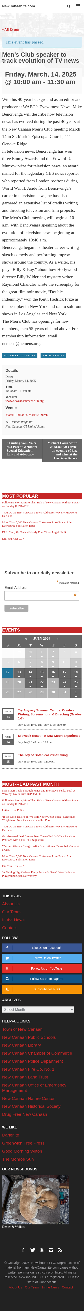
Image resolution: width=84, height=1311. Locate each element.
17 (64, 672)
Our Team (11, 912)
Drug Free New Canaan (24, 1114)
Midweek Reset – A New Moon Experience (49, 736)
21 (30, 682)
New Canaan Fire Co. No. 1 (28, 1069)
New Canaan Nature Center (28, 1098)
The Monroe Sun (18, 1159)
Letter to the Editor (13, 810)
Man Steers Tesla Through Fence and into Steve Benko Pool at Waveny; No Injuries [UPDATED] (38, 792)
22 (42, 682)
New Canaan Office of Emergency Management (34, 1088)
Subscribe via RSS (32, 989)
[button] (69, 6)
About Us (10, 904)
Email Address (40, 588)
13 (19, 672)
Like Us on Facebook (33, 947)
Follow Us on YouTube (33, 968)
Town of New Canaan (22, 1029)
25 (76, 682)
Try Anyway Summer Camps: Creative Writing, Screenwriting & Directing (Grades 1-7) (50, 714)
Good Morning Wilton (22, 1151)
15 (42, 672)
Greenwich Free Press (23, 1143)
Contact (9, 927)
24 (64, 682)
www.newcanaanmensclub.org (25, 401)
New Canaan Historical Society (31, 1106)
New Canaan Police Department (32, 1061)
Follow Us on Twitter (32, 958)
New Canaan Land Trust (25, 1077)
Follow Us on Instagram (33, 978)
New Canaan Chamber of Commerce (37, 1053)
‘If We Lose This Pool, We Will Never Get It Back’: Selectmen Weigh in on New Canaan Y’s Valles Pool (38, 818)
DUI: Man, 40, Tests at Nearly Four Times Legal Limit (34, 532)
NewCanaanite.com (18, 6)
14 (30, 672)
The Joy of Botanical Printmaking (43, 755)
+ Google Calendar (19, 355)
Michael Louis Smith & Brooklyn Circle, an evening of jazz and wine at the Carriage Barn (62, 450)
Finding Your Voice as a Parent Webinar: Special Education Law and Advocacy (21, 448)
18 (76, 672)
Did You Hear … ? (13, 538)
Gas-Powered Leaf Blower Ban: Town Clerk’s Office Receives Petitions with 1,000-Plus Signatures (38, 838)
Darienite (10, 1135)
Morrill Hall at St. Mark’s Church (27, 415)
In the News (13, 920)
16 (53, 672)
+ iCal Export (53, 355)
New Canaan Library (21, 1045)
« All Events (10, 29)
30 (30, 652)
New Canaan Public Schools (29, 1037)
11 (76, 662)
